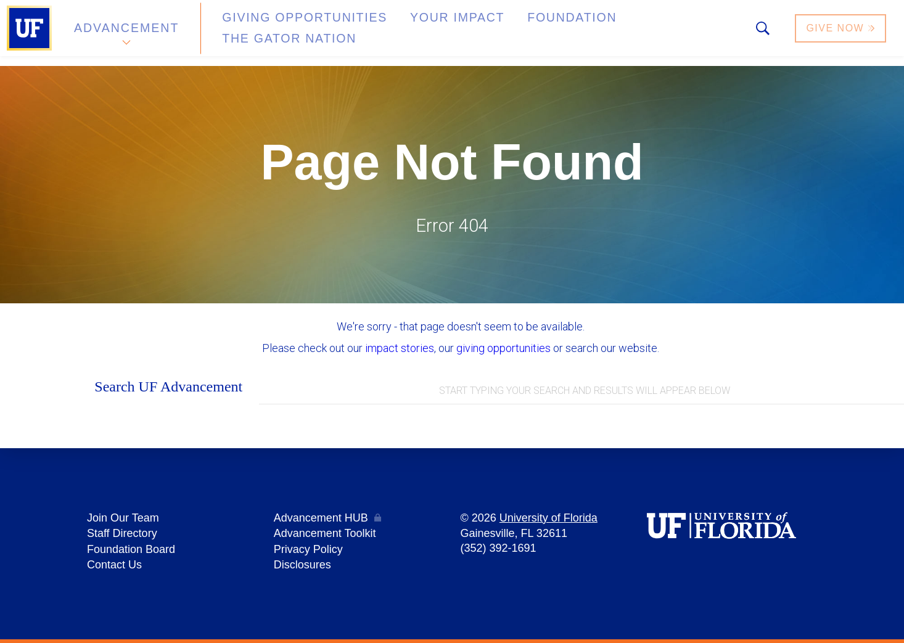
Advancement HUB (321, 521)
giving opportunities (503, 348)
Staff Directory (122, 536)
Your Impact (411, 33)
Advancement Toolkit (325, 536)
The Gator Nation (624, 33)
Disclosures (302, 565)
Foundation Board (131, 550)
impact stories (399, 348)
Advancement (125, 33)
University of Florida (548, 521)
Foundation (509, 33)
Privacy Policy (308, 550)
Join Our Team (123, 521)
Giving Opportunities (281, 33)
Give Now (841, 33)
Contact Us (114, 565)
